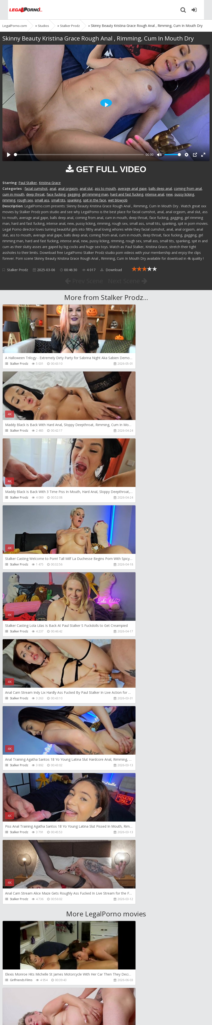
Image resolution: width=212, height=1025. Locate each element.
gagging (74, 194)
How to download (71, 1002)
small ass (42, 200)
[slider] (79, 154)
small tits (58, 200)
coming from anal (188, 188)
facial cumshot (36, 188)
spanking (74, 200)
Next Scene (130, 280)
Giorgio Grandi (20, 913)
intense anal (154, 194)
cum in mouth (13, 194)
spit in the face (94, 200)
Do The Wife (123, 712)
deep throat (35, 194)
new (169, 194)
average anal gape (132, 188)
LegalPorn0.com (38, 1016)
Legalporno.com (19, 9)
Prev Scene (81, 280)
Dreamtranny (19, 779)
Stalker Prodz (17, 269)
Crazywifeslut (124, 846)
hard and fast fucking (126, 194)
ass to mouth (105, 188)
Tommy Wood (125, 779)
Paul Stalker (27, 182)
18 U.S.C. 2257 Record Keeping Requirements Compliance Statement (157, 1016)
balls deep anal (160, 188)
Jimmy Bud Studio (127, 913)
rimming (8, 200)
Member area (37, 1002)
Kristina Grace (50, 182)
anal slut (86, 188)
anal (53, 188)
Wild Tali (16, 980)
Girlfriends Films (21, 712)
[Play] (9, 155)
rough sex (25, 200)
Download (111, 269)
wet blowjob (117, 200)
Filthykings (17, 846)
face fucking (56, 194)
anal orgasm (68, 188)
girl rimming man (95, 194)
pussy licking (184, 194)
